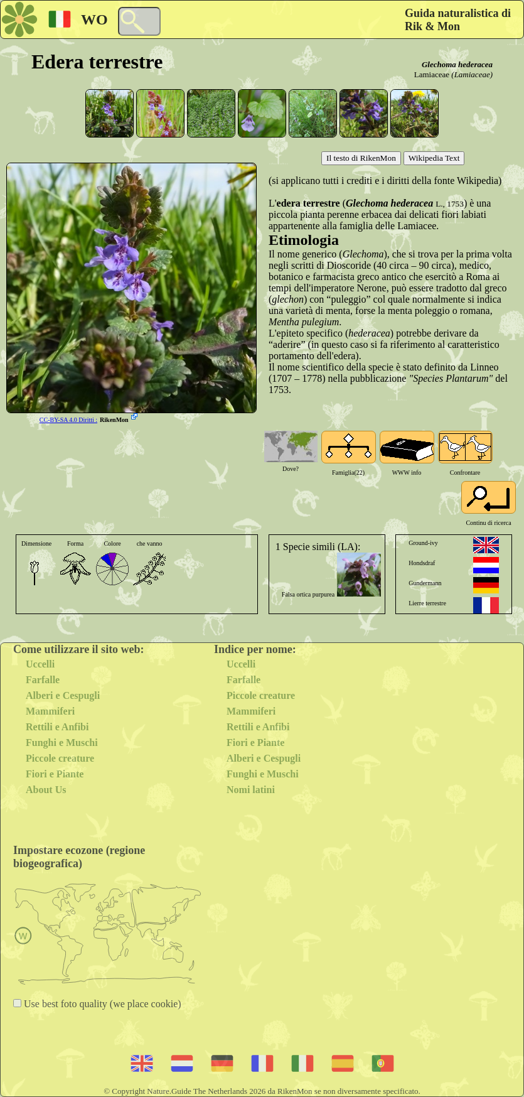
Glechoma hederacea (457, 64)
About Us (46, 789)
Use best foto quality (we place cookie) (101, 1003)
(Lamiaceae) (472, 74)
